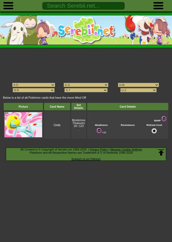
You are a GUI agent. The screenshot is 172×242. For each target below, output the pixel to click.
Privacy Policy (99, 149)
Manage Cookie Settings (126, 149)
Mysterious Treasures (78, 122)
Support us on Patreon (85, 159)
